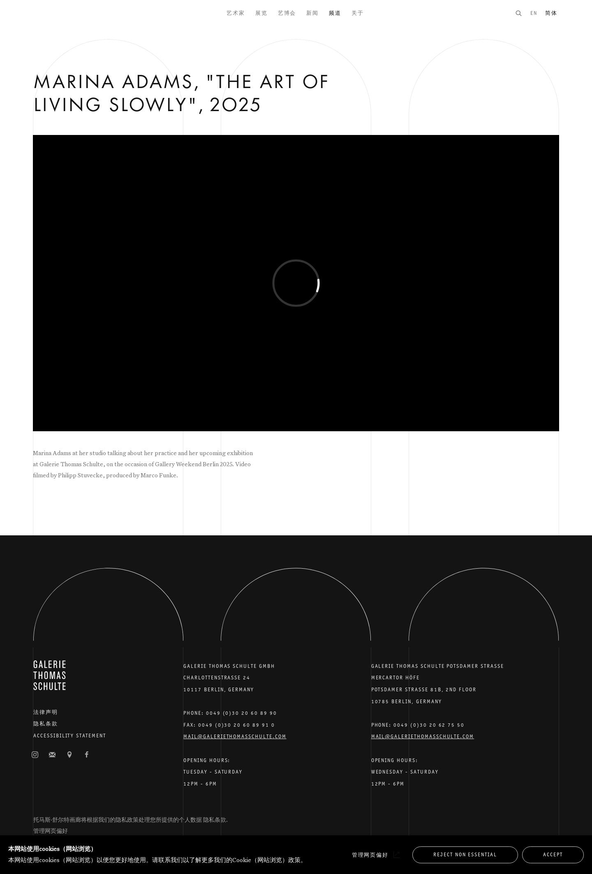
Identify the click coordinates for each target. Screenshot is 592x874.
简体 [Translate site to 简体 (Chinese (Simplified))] (551, 13)
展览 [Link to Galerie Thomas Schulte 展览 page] (261, 13)
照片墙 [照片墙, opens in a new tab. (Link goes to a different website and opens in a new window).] (35, 755)
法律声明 (45, 712)
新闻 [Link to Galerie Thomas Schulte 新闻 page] (312, 13)
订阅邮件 (52, 755)
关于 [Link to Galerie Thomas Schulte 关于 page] (358, 13)
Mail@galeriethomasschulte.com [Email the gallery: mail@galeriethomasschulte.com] (235, 736)
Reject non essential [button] (465, 854)
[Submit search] (523, 13)
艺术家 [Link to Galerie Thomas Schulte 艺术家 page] (236, 13)
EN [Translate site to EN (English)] (533, 13)
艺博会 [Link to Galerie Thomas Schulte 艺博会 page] (287, 13)
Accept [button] (553, 854)
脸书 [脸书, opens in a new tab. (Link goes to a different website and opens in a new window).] (86, 755)
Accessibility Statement (69, 735)
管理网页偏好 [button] (50, 831)
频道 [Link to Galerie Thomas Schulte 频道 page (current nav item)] (335, 13)
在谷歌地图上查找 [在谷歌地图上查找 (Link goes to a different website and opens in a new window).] (69, 755)
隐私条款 (45, 724)
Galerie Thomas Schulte (49, 24)
